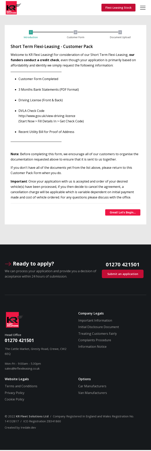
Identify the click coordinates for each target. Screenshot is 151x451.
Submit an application (122, 275)
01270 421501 (19, 341)
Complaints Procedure (94, 341)
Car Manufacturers (92, 387)
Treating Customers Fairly (97, 334)
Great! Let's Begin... (123, 213)
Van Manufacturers (92, 393)
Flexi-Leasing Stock (118, 8)
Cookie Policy (14, 400)
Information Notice (92, 347)
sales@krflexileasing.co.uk (22, 369)
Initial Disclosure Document (98, 328)
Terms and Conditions (21, 387)
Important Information (95, 321)
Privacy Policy (14, 393)
